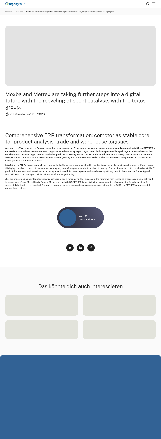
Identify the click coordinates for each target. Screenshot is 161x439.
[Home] (75, 4)
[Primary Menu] (153, 4)
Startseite (9, 12)
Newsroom (19, 12)
